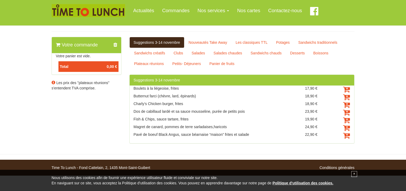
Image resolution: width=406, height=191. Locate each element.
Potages (283, 42)
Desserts (297, 53)
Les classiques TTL (252, 42)
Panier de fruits (221, 64)
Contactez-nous (285, 10)
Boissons (320, 53)
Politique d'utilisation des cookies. (303, 183)
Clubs (178, 53)
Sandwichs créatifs (149, 53)
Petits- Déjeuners (186, 64)
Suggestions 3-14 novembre (157, 42)
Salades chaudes (228, 53)
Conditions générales (336, 168)
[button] (115, 45)
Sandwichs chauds (266, 53)
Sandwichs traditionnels (317, 42)
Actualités (143, 10)
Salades (198, 53)
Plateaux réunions (149, 64)
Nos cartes (248, 10)
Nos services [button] (213, 10)
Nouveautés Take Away (208, 42)
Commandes (175, 10)
